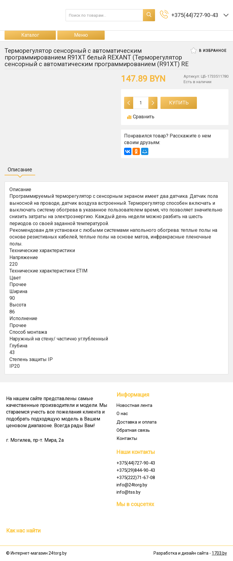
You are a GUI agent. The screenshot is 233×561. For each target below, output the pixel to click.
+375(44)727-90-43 (135, 463)
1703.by (219, 553)
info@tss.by (128, 492)
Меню (81, 35)
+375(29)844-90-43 (135, 470)
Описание (20, 169)
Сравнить (140, 117)
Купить (179, 103)
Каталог (30, 35)
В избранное (209, 50)
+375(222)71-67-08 (135, 477)
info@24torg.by (131, 485)
